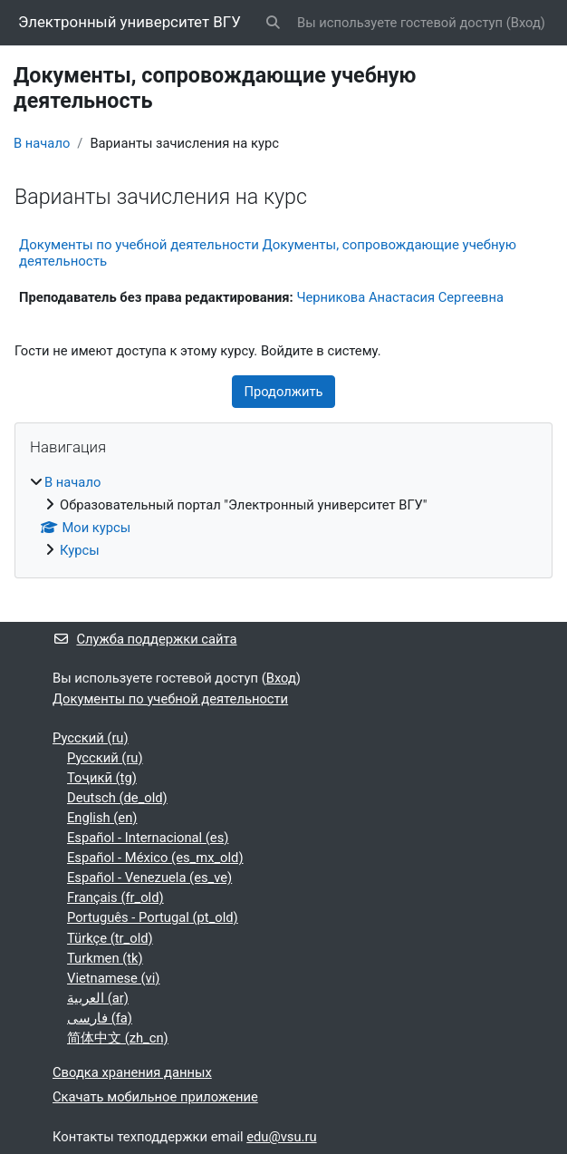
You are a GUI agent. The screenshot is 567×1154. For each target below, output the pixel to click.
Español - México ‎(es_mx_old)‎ (155, 857)
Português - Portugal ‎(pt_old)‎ (152, 917)
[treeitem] (283, 516)
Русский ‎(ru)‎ (91, 738)
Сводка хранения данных (132, 1072)
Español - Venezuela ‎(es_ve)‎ (149, 877)
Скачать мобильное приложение (155, 1097)
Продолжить (283, 391)
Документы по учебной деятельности (170, 699)
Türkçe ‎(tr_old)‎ (110, 938)
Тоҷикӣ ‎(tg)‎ (102, 778)
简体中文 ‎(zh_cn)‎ (117, 1038)
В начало (42, 143)
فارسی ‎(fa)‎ (99, 1018)
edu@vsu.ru (281, 1137)
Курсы (80, 550)
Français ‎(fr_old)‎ (115, 897)
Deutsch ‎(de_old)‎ (117, 798)
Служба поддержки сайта (145, 639)
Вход (526, 23)
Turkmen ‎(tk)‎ (105, 958)
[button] (273, 23)
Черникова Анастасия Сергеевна (400, 297)
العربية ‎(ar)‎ (98, 998)
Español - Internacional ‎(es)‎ (147, 837)
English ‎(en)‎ (102, 818)
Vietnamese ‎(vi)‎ (113, 978)
